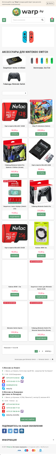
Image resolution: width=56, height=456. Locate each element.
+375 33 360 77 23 (11, 408)
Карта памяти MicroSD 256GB (15, 248)
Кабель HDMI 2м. (41, 248)
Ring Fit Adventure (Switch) (41, 126)
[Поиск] (28, 20)
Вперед (48, 351)
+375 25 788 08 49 (11, 411)
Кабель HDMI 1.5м (15, 287)
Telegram (10, 431)
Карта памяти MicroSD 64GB (41, 165)
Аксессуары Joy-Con (41, 68)
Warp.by (9, 447)
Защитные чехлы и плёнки (14, 68)
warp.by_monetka (10, 415)
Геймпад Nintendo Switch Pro (41, 206)
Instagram (21, 431)
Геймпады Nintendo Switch (14, 84)
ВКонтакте (16, 431)
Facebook (4, 431)
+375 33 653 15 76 (11, 381)
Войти (50, 3)
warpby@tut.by (9, 385)
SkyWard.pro (44, 447)
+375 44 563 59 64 (10, 404)
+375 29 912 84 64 (10, 378)
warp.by (9, 389)
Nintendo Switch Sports (14, 328)
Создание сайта (34, 447)
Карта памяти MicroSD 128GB (15, 126)
